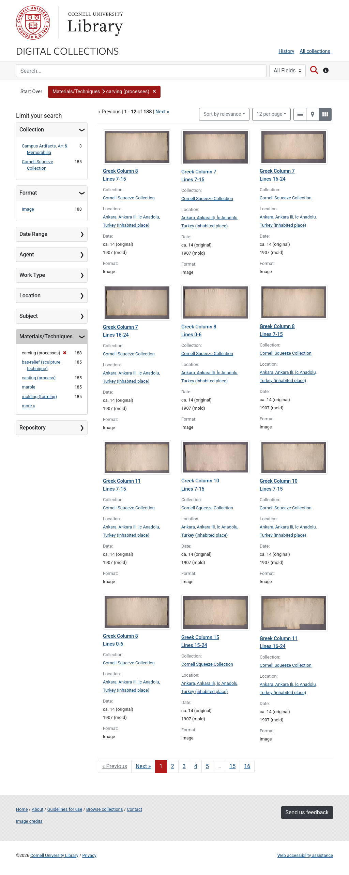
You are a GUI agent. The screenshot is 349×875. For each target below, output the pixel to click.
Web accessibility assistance (305, 855)
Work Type (32, 275)
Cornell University (33, 22)
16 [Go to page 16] (247, 766)
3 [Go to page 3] (184, 766)
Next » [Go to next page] (143, 766)
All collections (315, 51)
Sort (222, 114)
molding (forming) (39, 396)
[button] (104, 92)
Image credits (29, 821)
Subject (28, 316)
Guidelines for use (64, 809)
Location (30, 295)
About (37, 809)
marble (28, 387)
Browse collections (104, 809)
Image (28, 209)
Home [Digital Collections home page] (22, 809)
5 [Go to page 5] (207, 766)
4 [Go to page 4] (195, 766)
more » (28, 405)
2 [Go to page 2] (172, 766)
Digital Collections (67, 50)
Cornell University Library (54, 855)
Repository (32, 427)
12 (270, 113)
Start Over (31, 92)
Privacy (89, 855)
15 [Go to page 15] (232, 766)
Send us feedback (307, 812)
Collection (31, 129)
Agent (26, 254)
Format (28, 192)
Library (94, 22)
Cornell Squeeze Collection (129, 197)
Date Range (33, 234)
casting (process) (39, 377)
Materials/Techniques (46, 336)
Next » (162, 112)
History (286, 51)
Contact (134, 809)
